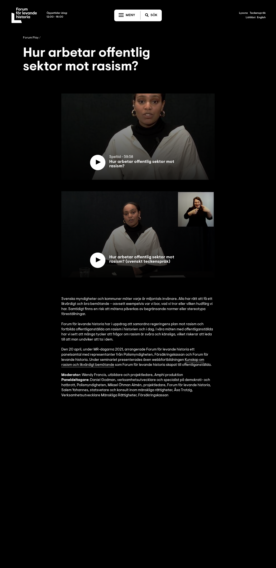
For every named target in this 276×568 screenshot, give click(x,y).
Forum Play (31, 37)
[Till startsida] (24, 15)
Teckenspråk (258, 13)
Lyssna (243, 13)
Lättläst (250, 17)
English (261, 17)
